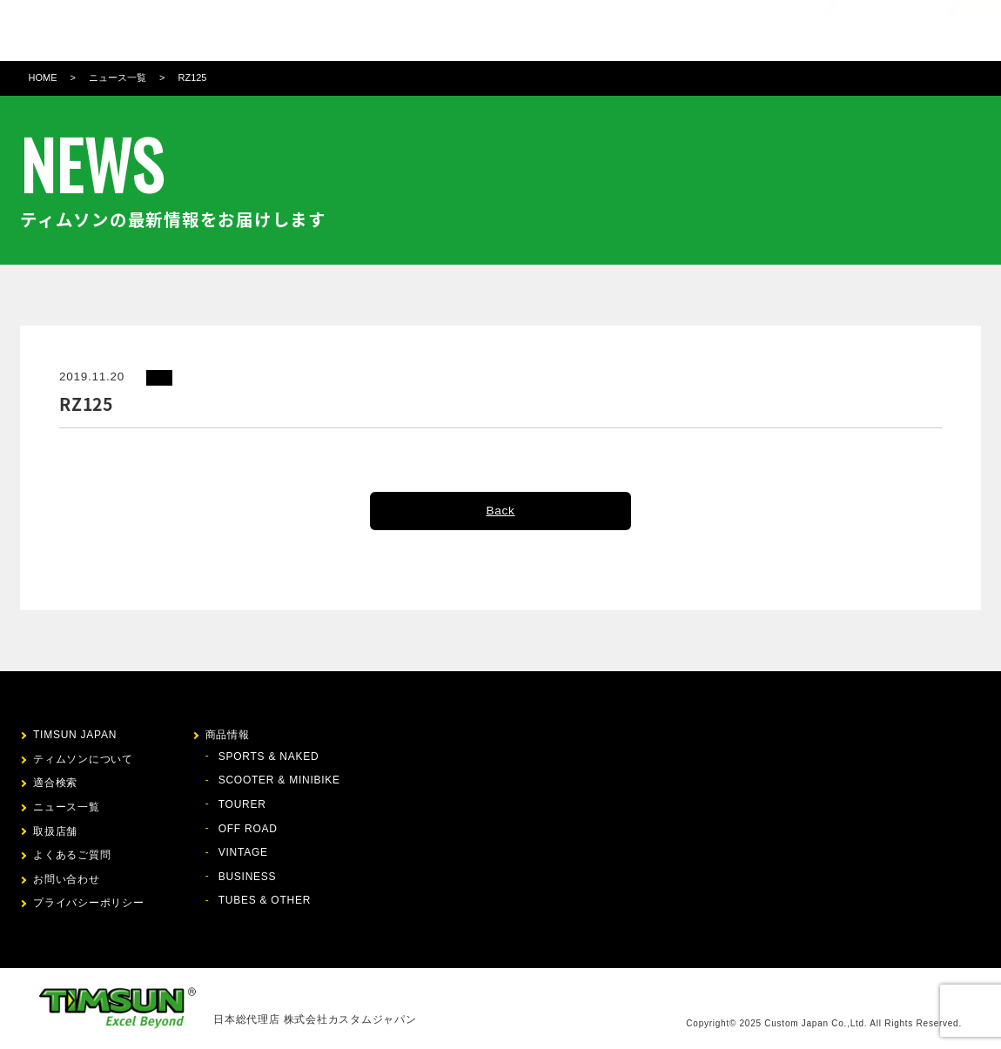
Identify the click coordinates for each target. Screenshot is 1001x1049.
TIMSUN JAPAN (75, 735)
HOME (43, 77)
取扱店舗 (596, 30)
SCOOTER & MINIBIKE (279, 780)
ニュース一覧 (117, 77)
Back (500, 510)
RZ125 (192, 77)
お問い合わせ (708, 30)
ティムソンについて (316, 30)
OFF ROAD (248, 829)
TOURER (242, 804)
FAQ (646, 30)
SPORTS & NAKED (268, 756)
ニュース (534, 30)
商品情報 (409, 30)
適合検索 (471, 30)
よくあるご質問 (72, 855)
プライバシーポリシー (88, 903)
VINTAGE (243, 852)
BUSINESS (247, 877)
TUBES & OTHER (264, 900)
